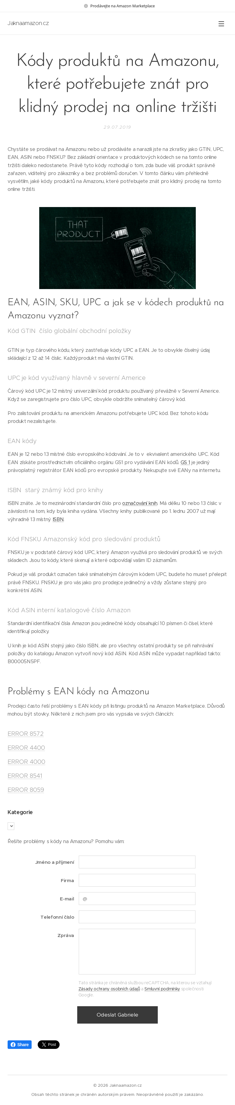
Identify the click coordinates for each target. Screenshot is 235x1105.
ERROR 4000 (26, 761)
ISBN (58, 519)
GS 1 (185, 462)
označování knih (139, 503)
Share (20, 1044)
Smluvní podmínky (162, 988)
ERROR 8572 (26, 733)
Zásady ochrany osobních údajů (109, 988)
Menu (221, 23)
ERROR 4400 (26, 747)
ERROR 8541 (25, 775)
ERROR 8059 (26, 789)
